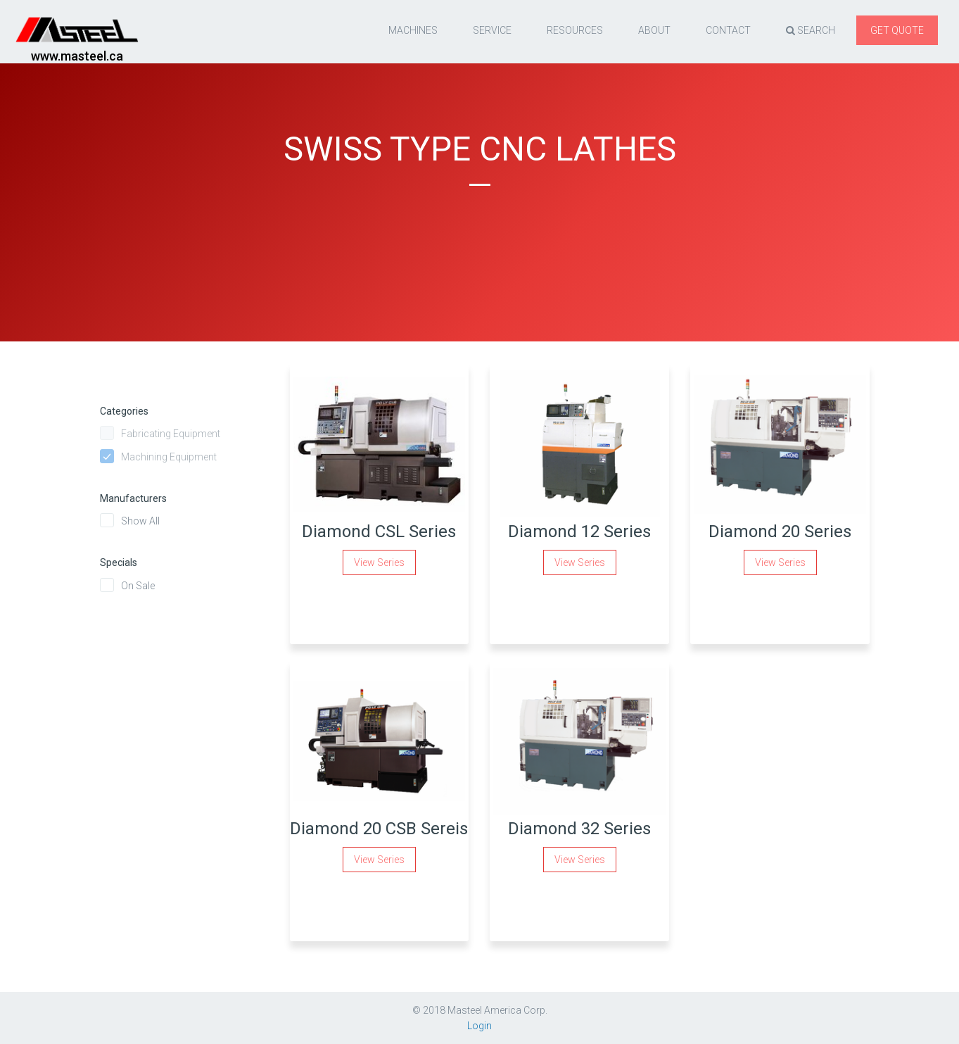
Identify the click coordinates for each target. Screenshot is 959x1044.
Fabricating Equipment (170, 433)
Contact (728, 30)
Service (492, 30)
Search (810, 30)
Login (479, 1025)
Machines (413, 30)
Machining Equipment (169, 457)
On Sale (138, 585)
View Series (379, 562)
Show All (140, 521)
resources (575, 30)
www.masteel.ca (77, 56)
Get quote (897, 30)
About (654, 30)
